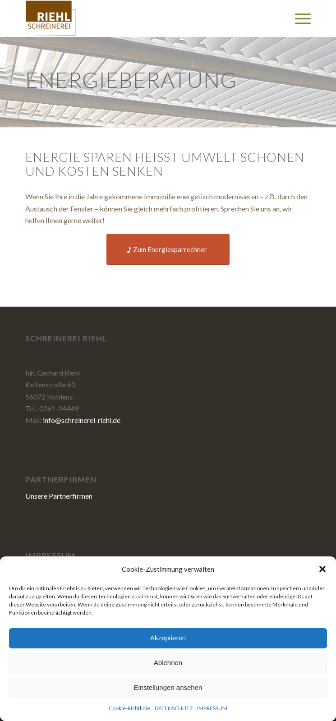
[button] (322, 569)
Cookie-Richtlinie (129, 708)
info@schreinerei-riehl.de (81, 420)
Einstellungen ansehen (168, 687)
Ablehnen (168, 662)
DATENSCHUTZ (174, 708)
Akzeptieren (168, 638)
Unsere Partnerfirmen (58, 495)
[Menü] (298, 18)
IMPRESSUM (212, 708)
